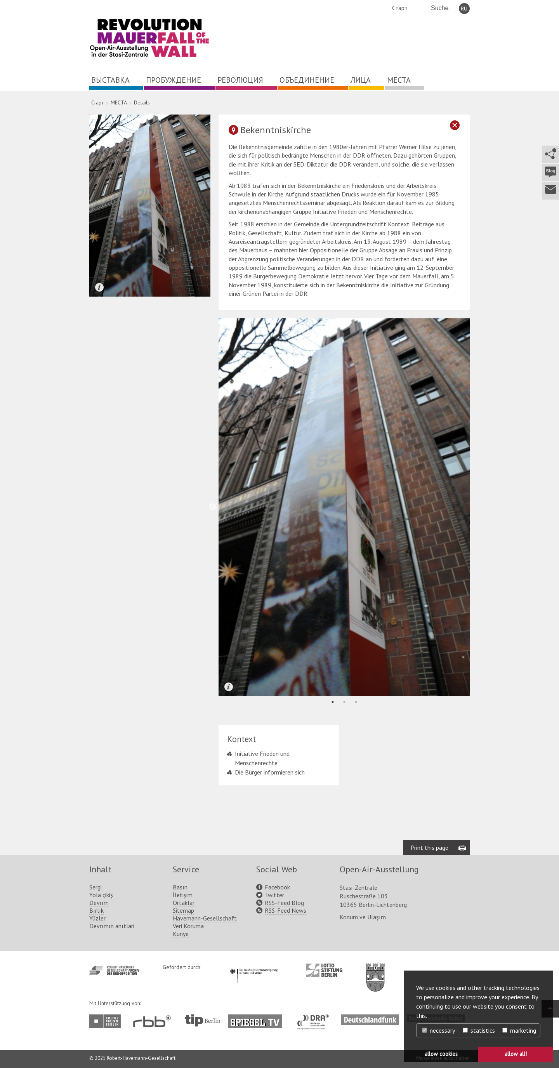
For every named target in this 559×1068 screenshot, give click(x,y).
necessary (438, 1030)
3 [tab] (356, 702)
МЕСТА (399, 80)
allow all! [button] (516, 1054)
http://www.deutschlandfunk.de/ (370, 1018)
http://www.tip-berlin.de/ (202, 1020)
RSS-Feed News (285, 910)
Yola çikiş (101, 895)
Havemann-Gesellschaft (205, 918)
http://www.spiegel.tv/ (258, 1018)
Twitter (274, 895)
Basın (180, 887)
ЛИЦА (361, 80)
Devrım (99, 902)
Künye (181, 934)
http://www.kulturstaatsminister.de (253, 967)
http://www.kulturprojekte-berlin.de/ (107, 1021)
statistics (479, 1030)
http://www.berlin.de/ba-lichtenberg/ (375, 971)
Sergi (95, 887)
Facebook (277, 887)
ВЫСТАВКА (110, 80)
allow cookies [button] (441, 1054)
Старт (400, 8)
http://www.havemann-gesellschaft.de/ (114, 970)
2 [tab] (344, 702)
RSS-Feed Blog (284, 902)
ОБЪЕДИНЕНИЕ (307, 80)
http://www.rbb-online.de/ (153, 1021)
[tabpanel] (344, 507)
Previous (213, 507)
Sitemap (183, 910)
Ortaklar (183, 902)
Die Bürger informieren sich (270, 772)
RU (464, 8)
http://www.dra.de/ (315, 1018)
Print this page (429, 847)
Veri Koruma (188, 926)
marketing (519, 1030)
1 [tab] (333, 702)
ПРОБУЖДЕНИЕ (173, 80)
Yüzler (97, 918)
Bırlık (96, 910)
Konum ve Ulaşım (363, 917)
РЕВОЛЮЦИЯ (240, 80)
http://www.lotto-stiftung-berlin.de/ (324, 970)
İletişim (183, 895)
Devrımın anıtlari (111, 926)
